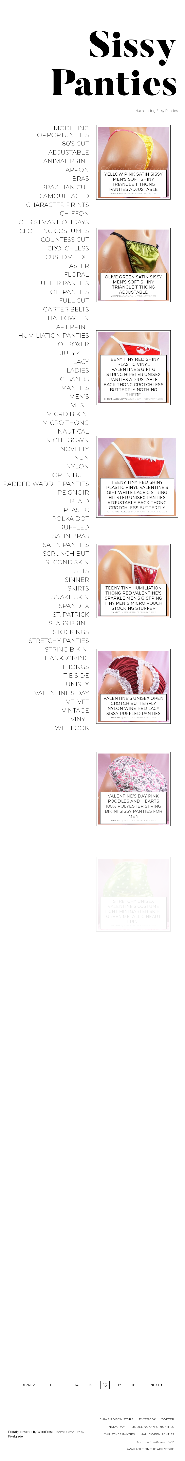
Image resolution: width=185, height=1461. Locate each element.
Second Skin (67, 562)
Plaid (79, 501)
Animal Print (66, 161)
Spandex (74, 606)
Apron (77, 170)
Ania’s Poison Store (116, 1419)
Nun (81, 457)
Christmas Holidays (54, 222)
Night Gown (67, 440)
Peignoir (73, 492)
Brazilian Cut (65, 187)
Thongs (75, 667)
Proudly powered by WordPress (30, 1432)
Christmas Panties (119, 1434)
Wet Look (72, 728)
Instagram (117, 1427)
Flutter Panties (61, 283)
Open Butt (70, 475)
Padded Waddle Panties (46, 483)
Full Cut (74, 300)
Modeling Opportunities (63, 132)
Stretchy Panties (59, 640)
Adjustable (68, 152)
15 (92, 1386)
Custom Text (67, 257)
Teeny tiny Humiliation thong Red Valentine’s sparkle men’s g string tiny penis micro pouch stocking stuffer (133, 598)
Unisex (77, 684)
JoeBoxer (72, 344)
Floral (76, 274)
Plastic (76, 510)
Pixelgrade (15, 1436)
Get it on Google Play (155, 1442)
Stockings (71, 632)
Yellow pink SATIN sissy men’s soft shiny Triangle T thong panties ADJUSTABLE (133, 182)
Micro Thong (65, 422)
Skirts (78, 588)
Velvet (77, 701)
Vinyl (80, 719)
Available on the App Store (150, 1449)
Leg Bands (70, 379)
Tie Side (76, 675)
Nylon (77, 466)
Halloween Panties (157, 1434)
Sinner (77, 579)
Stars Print (69, 623)
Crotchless (68, 248)
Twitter (168, 1419)
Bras (80, 178)
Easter (77, 265)
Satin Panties (66, 545)
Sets (81, 571)
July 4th (74, 353)
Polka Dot (70, 518)
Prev (30, 1385)
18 (135, 1386)
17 (121, 1386)
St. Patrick (71, 614)
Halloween (68, 318)
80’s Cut (75, 143)
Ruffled (74, 527)
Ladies (78, 370)
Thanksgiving (65, 658)
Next (155, 1385)
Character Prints (57, 204)
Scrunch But (66, 553)
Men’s (79, 396)
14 (78, 1386)
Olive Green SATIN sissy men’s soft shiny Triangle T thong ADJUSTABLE (133, 284)
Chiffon (74, 213)
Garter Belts (66, 309)
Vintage (75, 710)
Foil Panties (67, 292)
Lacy (81, 361)
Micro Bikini (67, 414)
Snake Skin (70, 597)
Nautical (73, 431)
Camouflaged (64, 196)
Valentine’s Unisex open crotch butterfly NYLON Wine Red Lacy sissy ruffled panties (133, 706)
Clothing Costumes (54, 231)
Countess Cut (65, 239)
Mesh (79, 405)
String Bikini (67, 649)
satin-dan (128, 193)
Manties (75, 388)
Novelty (74, 449)
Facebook (147, 1419)
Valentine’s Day (61, 693)
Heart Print (68, 327)
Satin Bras (70, 536)
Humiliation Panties (53, 335)
